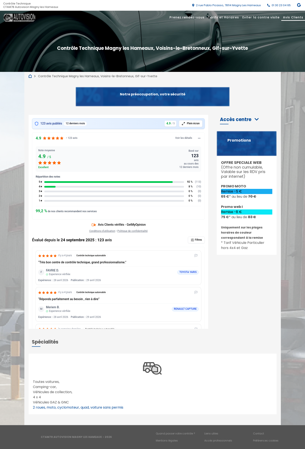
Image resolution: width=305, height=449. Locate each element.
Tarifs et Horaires (223, 17)
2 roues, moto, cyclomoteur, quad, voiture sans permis (78, 407)
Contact (258, 433)
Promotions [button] (239, 140)
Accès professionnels (218, 440)
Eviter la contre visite (261, 17)
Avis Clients (293, 17)
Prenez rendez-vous (187, 17)
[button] (239, 119)
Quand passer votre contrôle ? (175, 433)
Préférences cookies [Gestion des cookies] (265, 440)
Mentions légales (167, 440)
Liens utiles (211, 433)
